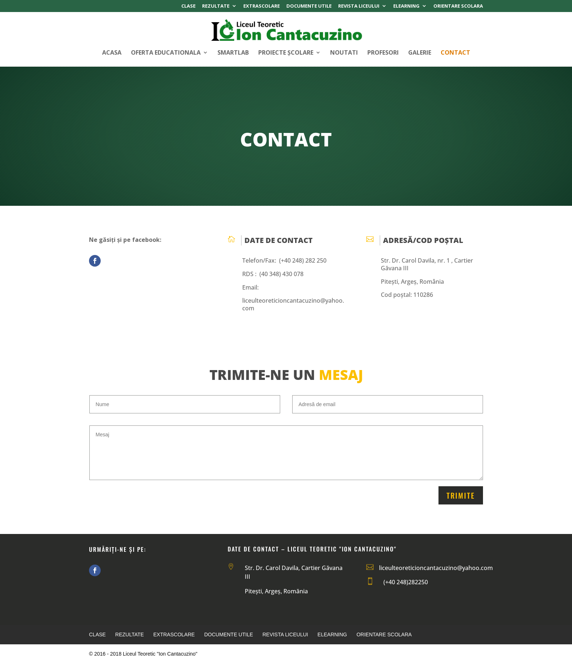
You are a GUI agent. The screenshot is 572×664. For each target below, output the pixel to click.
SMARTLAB (233, 53)
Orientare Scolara (458, 6)
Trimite (461, 495)
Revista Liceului (358, 6)
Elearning (406, 6)
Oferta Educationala (166, 53)
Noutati (344, 53)
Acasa (111, 53)
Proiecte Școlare (285, 53)
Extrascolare (261, 6)
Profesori (383, 53)
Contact (455, 53)
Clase (188, 6)
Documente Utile (309, 6)
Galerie (419, 53)
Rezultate (215, 6)
